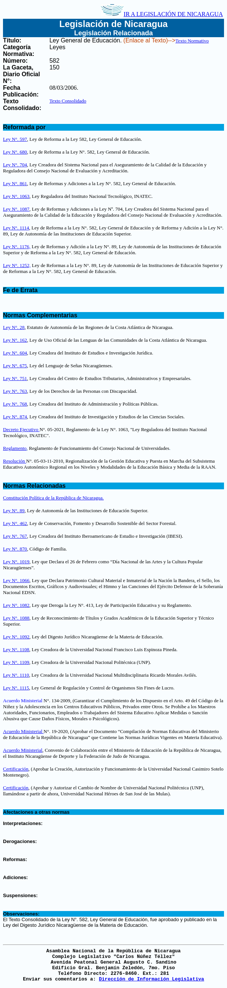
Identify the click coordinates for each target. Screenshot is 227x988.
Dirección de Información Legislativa (151, 979)
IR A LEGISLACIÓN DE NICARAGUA (162, 14)
